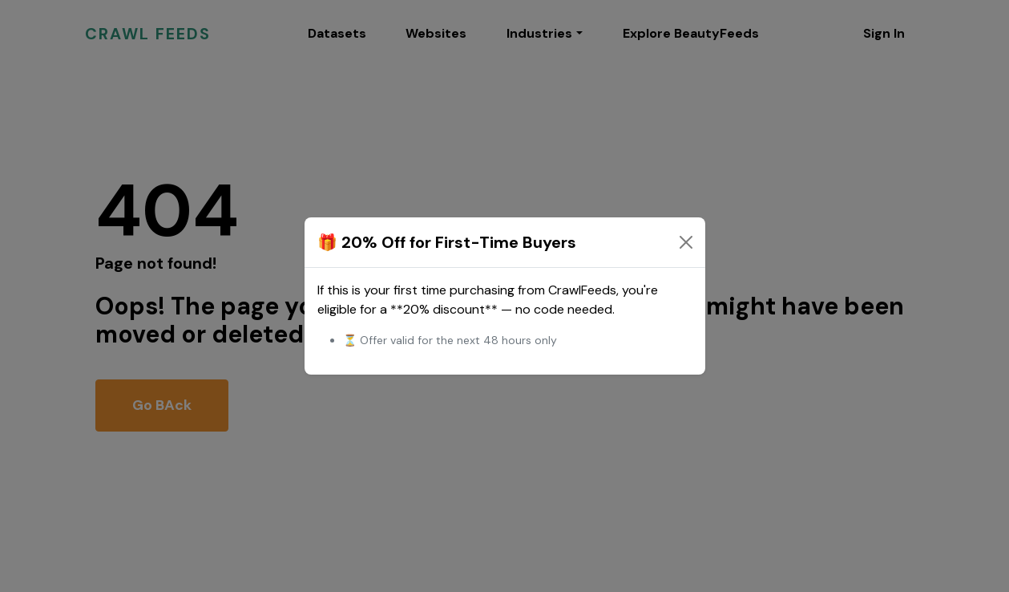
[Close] (686, 242)
